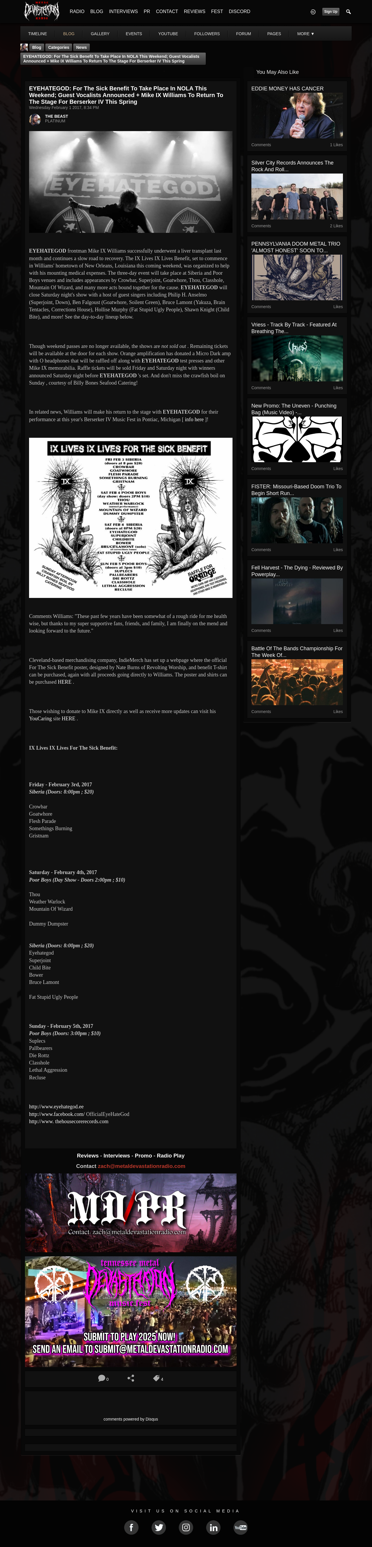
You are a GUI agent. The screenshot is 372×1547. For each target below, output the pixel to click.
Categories (58, 47)
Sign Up (330, 12)
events (134, 33)
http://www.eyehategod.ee (56, 1107)
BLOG (96, 11)
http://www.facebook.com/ (57, 1114)
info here (194, 419)
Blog (36, 47)
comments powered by (130, 1419)
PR (147, 11)
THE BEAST (56, 116)
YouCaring (40, 718)
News (81, 47)
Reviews (88, 1156)
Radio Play (171, 1156)
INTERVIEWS (123, 11)
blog (69, 33)
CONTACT (167, 11)
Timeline (37, 33)
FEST (217, 11)
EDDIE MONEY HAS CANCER (287, 89)
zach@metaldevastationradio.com (141, 1166)
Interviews (117, 1156)
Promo (144, 1156)
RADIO (77, 11)
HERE (64, 682)
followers (207, 33)
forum (243, 33)
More (306, 33)
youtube (168, 33)
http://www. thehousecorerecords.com (68, 1121)
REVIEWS (194, 11)
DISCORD (239, 11)
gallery (100, 33)
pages (274, 33)
